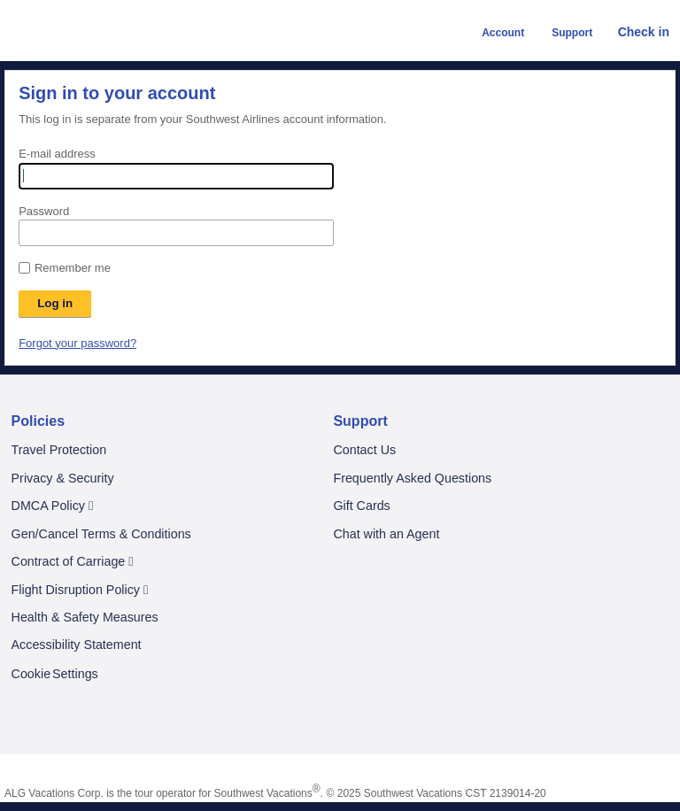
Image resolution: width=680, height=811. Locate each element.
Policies (38, 421)
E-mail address (57, 153)
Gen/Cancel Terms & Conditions (101, 534)
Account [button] (495, 33)
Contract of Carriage (73, 561)
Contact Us (364, 450)
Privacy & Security (63, 478)
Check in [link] (635, 32)
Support (360, 421)
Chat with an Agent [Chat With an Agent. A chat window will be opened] (386, 534)
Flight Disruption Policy (80, 590)
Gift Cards (361, 505)
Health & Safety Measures (85, 617)
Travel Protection (59, 450)
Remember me (73, 267)
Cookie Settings (55, 674)
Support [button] (563, 33)
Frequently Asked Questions (412, 478)
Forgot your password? (77, 343)
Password (44, 211)
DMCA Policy (53, 506)
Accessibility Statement (77, 644)
